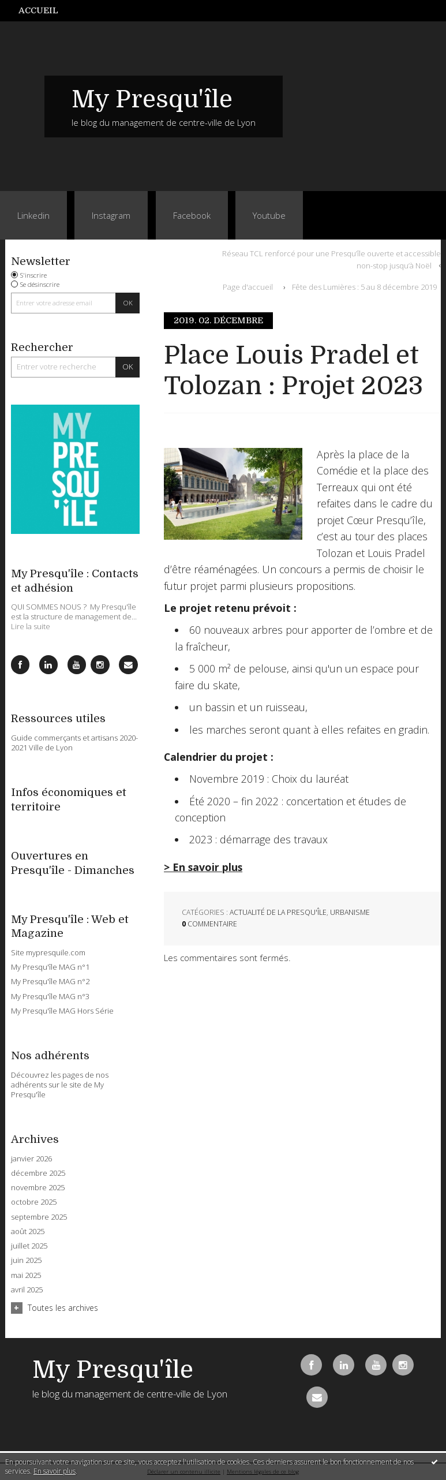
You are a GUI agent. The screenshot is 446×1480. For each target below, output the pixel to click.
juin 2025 (26, 1260)
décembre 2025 (38, 1173)
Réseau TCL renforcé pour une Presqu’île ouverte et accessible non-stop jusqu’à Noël (331, 259)
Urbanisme (350, 912)
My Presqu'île (152, 99)
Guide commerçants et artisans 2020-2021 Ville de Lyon (74, 742)
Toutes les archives (63, 1307)
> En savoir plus (203, 867)
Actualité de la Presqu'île (278, 912)
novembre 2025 (38, 1188)
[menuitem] (44, 10)
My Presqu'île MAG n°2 (50, 981)
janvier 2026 (31, 1159)
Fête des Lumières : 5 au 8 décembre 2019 (364, 287)
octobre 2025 (34, 1202)
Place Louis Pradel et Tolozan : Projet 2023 (293, 371)
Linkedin (33, 215)
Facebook (192, 215)
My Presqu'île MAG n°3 (50, 996)
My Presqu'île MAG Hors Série (62, 1011)
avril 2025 (27, 1290)
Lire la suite (30, 626)
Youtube (269, 215)
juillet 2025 (29, 1246)
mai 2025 (26, 1275)
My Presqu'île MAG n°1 (50, 967)
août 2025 (27, 1231)
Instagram (111, 215)
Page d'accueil (248, 287)
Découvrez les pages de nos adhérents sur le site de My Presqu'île (59, 1085)
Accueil (38, 10)
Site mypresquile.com (48, 952)
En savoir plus (54, 1471)
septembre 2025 (39, 1217)
